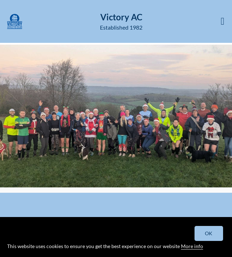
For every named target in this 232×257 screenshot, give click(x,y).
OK (209, 233)
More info (192, 246)
